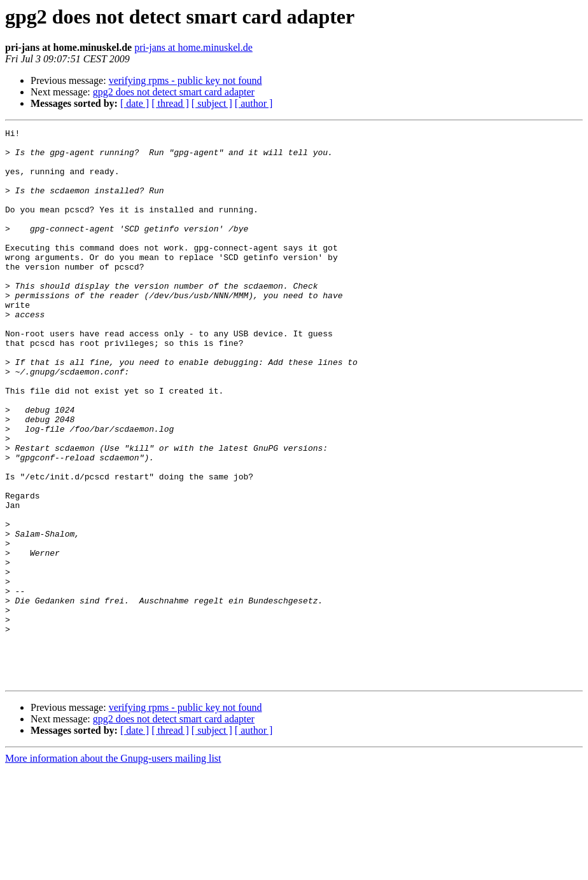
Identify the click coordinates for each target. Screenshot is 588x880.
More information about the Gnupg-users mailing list (113, 868)
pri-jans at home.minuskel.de (193, 47)
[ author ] (254, 103)
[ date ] (134, 103)
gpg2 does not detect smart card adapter (174, 91)
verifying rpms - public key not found (185, 80)
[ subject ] (212, 103)
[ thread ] (170, 103)
